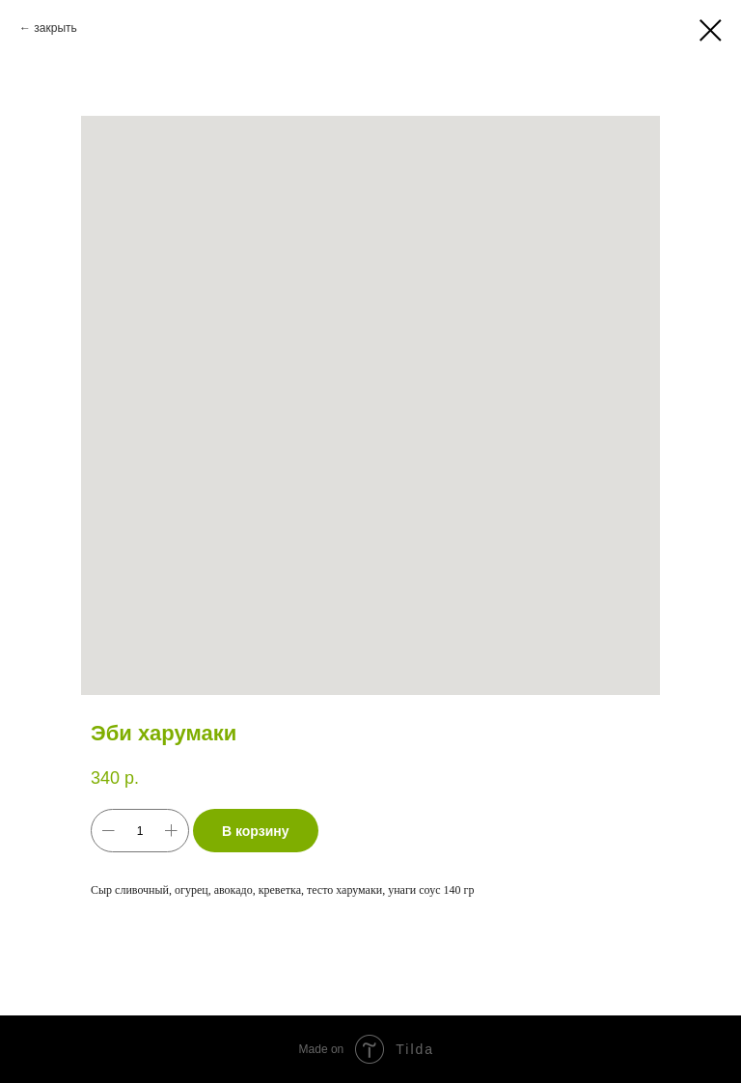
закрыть (55, 28)
